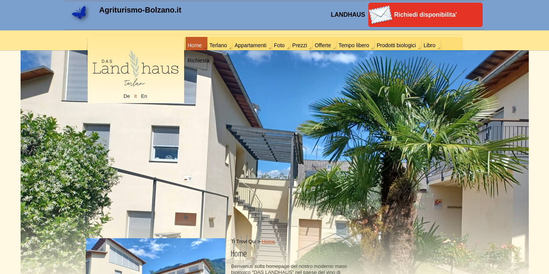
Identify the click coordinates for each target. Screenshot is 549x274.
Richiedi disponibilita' (425, 14)
